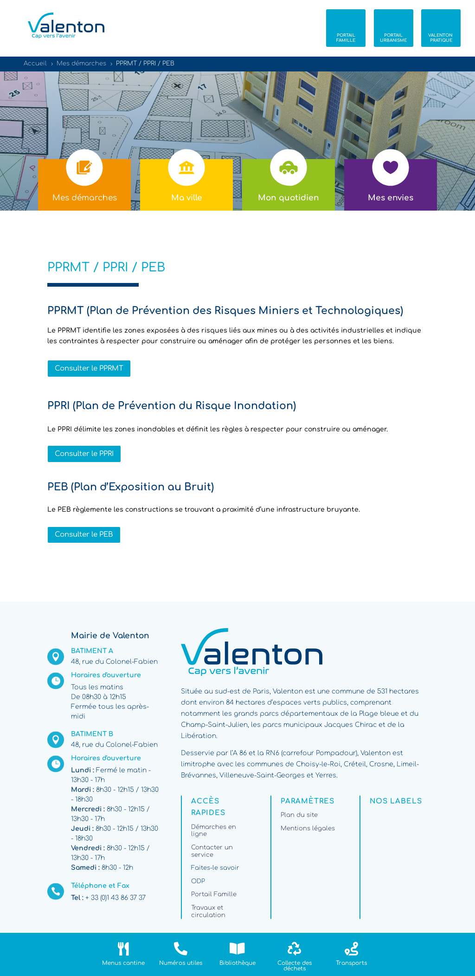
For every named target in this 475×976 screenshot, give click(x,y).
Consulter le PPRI (84, 454)
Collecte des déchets (294, 966)
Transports (351, 963)
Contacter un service (212, 851)
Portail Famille (214, 894)
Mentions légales (308, 828)
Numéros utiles (180, 963)
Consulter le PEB (84, 535)
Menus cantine (123, 963)
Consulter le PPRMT (89, 368)
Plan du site (299, 815)
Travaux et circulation (208, 911)
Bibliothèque (237, 963)
